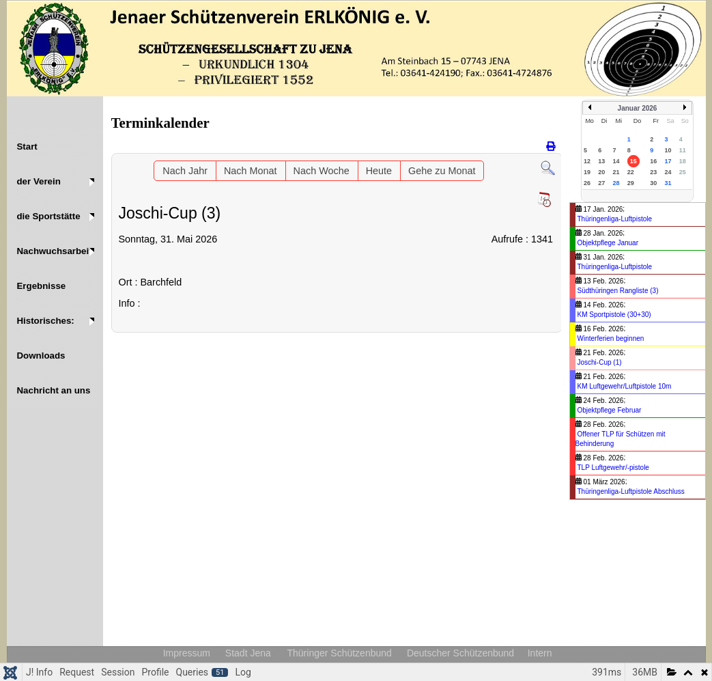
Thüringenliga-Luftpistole (615, 219)
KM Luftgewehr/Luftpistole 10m (625, 386)
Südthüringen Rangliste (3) (618, 290)
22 (630, 172)
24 (667, 172)
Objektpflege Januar (608, 243)
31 (667, 183)
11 (682, 150)
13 (601, 161)
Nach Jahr (185, 170)
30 (653, 183)
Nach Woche (322, 170)
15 (633, 161)
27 (601, 183)
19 (587, 172)
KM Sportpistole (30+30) (614, 314)
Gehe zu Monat (441, 170)
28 (616, 183)
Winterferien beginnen (611, 338)
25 (682, 172)
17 (667, 161)
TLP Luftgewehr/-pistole (613, 467)
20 (601, 172)
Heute (379, 170)
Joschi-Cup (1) (600, 362)
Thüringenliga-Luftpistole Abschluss (631, 491)
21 (616, 172)
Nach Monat (250, 170)
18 (682, 161)
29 (630, 183)
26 (587, 183)
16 (653, 161)
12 (587, 161)
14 (616, 161)
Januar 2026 (637, 108)
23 (653, 172)
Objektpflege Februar (610, 410)
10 (667, 150)
